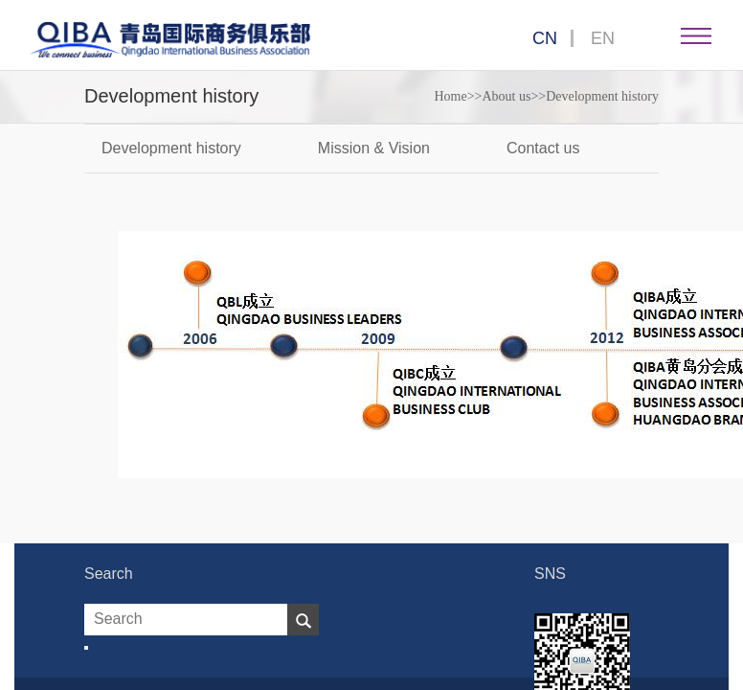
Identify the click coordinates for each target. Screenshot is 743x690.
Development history (602, 96)
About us (506, 96)
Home (450, 96)
